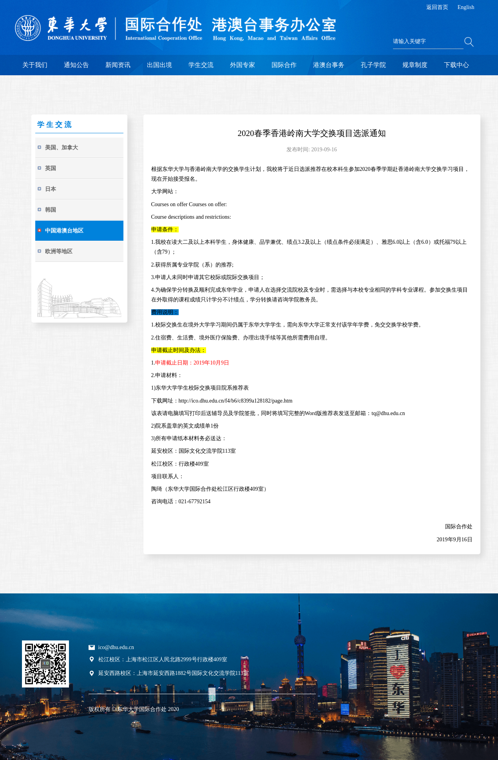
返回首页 (437, 7)
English (466, 7)
